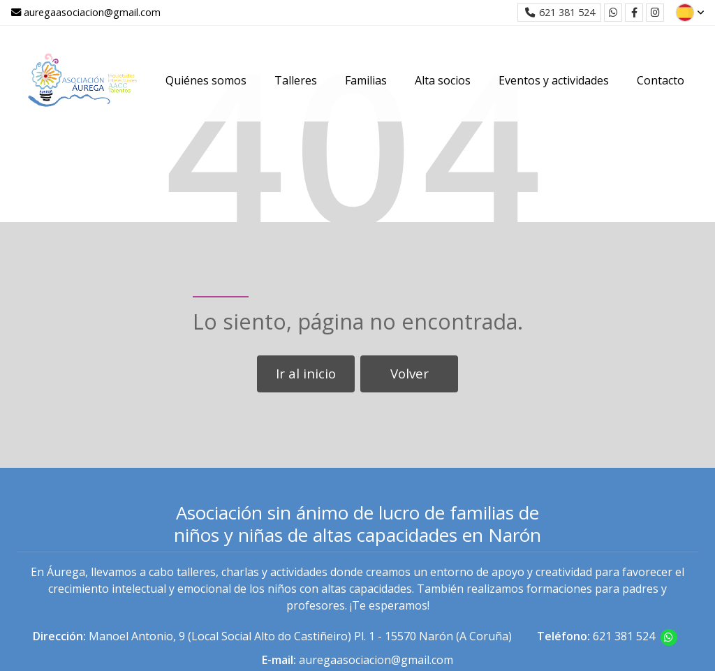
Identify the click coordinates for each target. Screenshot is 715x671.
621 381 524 (624, 636)
